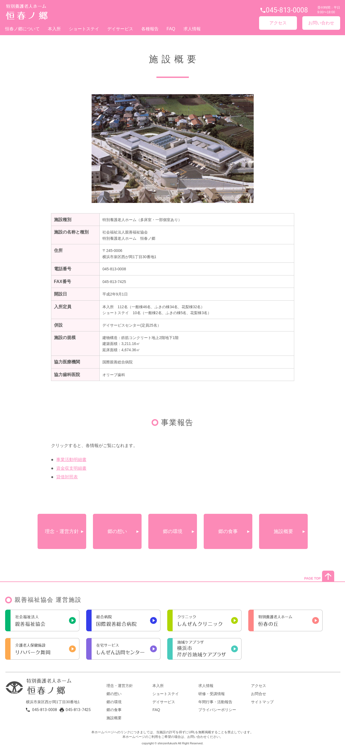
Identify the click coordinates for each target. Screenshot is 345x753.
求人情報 (192, 29)
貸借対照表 (67, 477)
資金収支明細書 (71, 468)
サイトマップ (262, 702)
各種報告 (150, 29)
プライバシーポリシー (217, 710)
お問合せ (258, 694)
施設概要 (283, 531)
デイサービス (120, 29)
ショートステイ (84, 29)
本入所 (54, 29)
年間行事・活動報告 (215, 702)
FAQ (171, 29)
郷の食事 (228, 531)
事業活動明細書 (71, 459)
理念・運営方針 (62, 531)
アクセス (278, 23)
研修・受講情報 (211, 694)
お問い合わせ (321, 23)
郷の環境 (172, 531)
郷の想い (117, 531)
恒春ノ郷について (22, 29)
